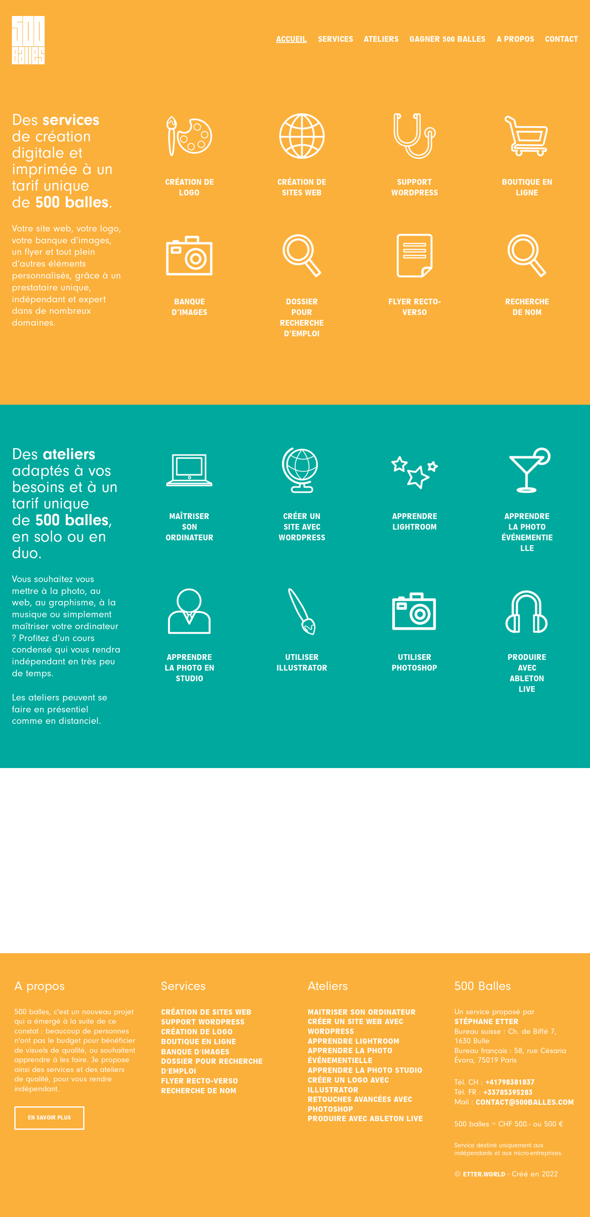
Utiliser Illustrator (302, 663)
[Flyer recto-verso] (414, 255)
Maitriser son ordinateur (362, 1012)
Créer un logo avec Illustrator (348, 1085)
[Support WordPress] (414, 136)
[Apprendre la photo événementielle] (526, 470)
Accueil (291, 39)
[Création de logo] (189, 136)
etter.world (484, 1174)
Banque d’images (189, 307)
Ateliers (381, 39)
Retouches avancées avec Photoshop (360, 1104)
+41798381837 (510, 1082)
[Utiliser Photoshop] (414, 611)
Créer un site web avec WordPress (355, 1026)
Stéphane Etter (486, 1021)
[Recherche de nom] (526, 255)
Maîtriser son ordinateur (189, 527)
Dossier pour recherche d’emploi (302, 317)
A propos (515, 39)
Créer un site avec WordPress (302, 527)
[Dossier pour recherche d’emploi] (302, 255)
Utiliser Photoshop (414, 663)
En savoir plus (49, 1118)
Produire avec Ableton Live (527, 673)
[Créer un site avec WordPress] (302, 470)
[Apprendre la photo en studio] (189, 611)
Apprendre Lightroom (414, 522)
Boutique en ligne (527, 187)
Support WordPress (414, 187)
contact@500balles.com (525, 1102)
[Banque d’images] (189, 255)
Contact (561, 39)
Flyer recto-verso (414, 307)
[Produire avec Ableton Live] (526, 611)
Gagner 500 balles (447, 39)
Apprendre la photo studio (365, 1070)
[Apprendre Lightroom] (414, 470)
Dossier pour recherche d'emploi (212, 1066)
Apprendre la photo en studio (189, 668)
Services (335, 39)
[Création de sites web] (302, 136)
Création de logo (189, 187)
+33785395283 (508, 1092)
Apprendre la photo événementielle (527, 532)
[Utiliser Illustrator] (302, 611)
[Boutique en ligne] (526, 136)
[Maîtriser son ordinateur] (189, 470)
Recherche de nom (527, 307)
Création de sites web (301, 187)
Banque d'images (195, 1051)
